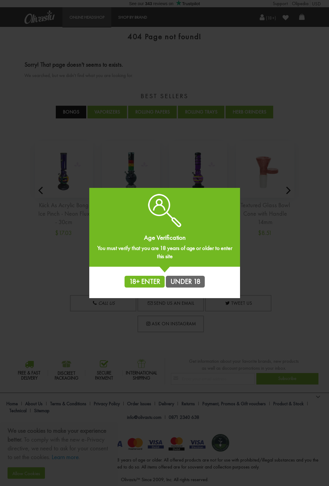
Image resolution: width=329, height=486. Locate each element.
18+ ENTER (144, 281)
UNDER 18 (185, 281)
